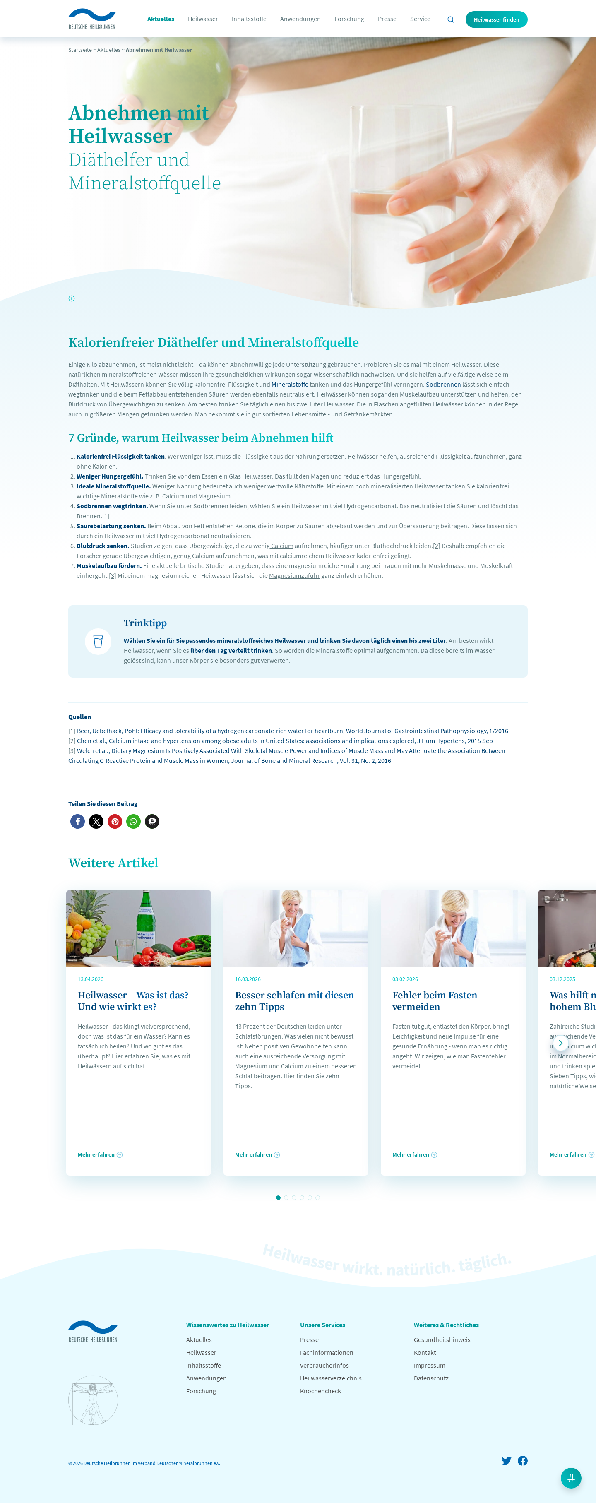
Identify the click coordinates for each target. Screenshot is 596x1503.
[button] (77, 821)
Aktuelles (160, 18)
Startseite (80, 49)
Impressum (429, 1365)
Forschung (349, 18)
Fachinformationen (326, 1352)
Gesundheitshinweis (442, 1339)
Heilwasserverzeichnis (331, 1378)
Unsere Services (322, 1324)
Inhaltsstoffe (249, 18)
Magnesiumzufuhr (294, 575)
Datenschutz (431, 1378)
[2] (436, 545)
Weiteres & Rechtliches (446, 1324)
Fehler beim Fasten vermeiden (435, 1001)
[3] (112, 575)
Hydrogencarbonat (370, 506)
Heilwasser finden (496, 19)
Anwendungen (300, 18)
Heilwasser (203, 18)
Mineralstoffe (290, 384)
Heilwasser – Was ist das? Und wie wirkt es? (133, 1001)
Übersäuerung (419, 526)
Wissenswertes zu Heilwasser (227, 1324)
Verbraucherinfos (324, 1365)
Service (420, 18)
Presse (387, 18)
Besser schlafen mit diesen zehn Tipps (294, 1001)
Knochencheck (320, 1391)
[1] (106, 516)
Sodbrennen (443, 384)
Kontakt (425, 1352)
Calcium (281, 545)
